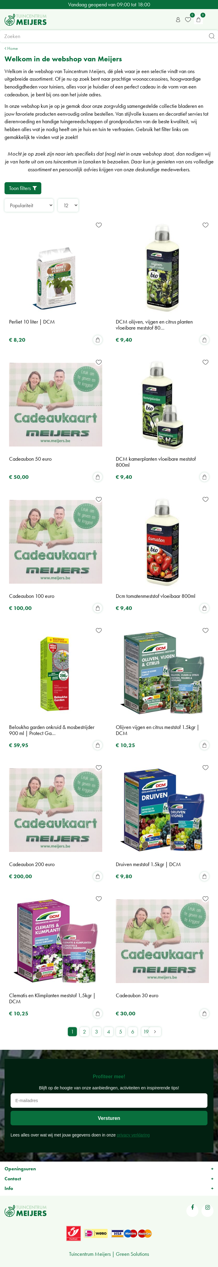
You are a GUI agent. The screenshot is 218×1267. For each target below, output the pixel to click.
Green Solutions (132, 1253)
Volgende (155, 1031)
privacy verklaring (133, 1135)
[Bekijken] (198, 19)
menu (210, 19)
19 (146, 1031)
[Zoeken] (109, 36)
